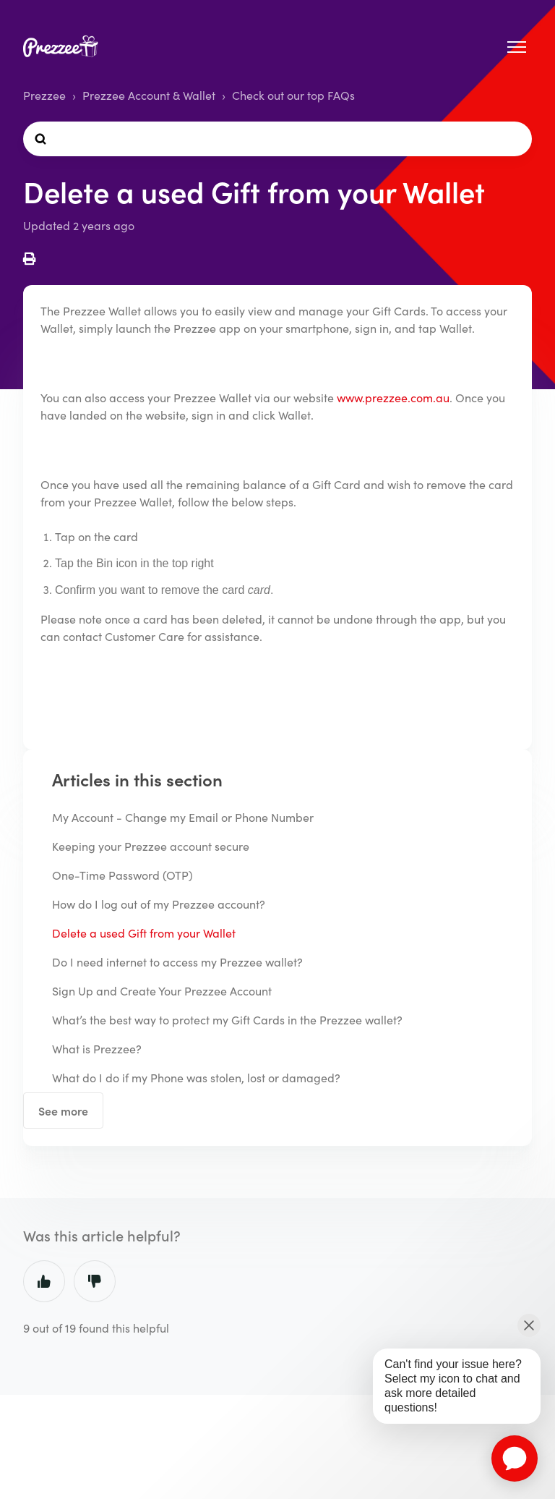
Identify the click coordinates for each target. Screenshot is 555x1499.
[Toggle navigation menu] (517, 47)
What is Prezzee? (97, 1048)
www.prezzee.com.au (393, 397)
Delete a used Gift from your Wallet (144, 932)
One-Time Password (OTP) (122, 875)
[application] (514, 1458)
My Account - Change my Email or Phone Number (183, 817)
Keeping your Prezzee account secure (150, 846)
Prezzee (44, 95)
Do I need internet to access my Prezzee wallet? (177, 961)
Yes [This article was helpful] (44, 1281)
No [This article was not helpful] (95, 1281)
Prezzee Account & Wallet (148, 95)
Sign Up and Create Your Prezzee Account (162, 990)
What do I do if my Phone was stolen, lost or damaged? (196, 1077)
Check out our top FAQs (293, 95)
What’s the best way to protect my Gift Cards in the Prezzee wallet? (227, 1019)
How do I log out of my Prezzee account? (158, 904)
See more (63, 1110)
